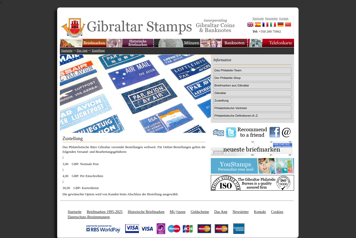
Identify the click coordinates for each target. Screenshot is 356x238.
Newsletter (241, 212)
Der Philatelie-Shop (227, 77)
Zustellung (98, 50)
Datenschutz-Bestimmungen (89, 217)
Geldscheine (200, 212)
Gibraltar (220, 93)
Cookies (277, 212)
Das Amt (82, 50)
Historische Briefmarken (146, 212)
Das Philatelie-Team (227, 70)
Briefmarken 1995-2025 (105, 212)
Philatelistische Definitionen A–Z (236, 115)
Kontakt (260, 212)
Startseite (67, 50)
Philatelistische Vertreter (230, 108)
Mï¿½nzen (178, 212)
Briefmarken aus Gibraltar (231, 85)
